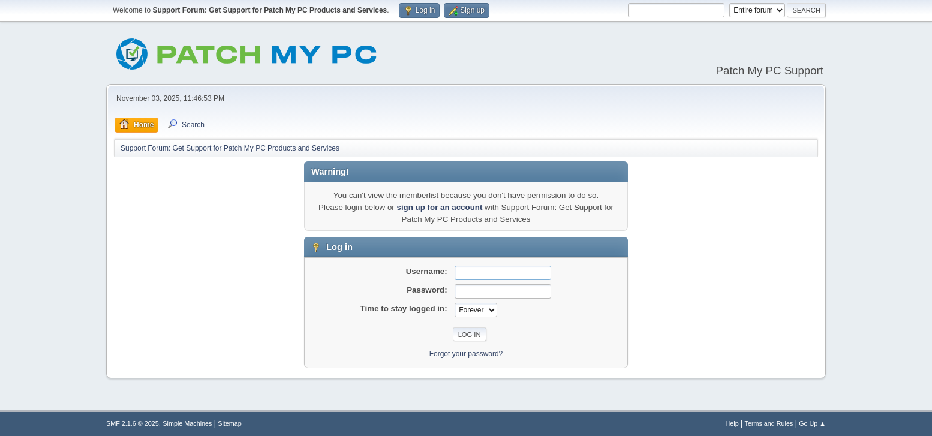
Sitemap (230, 423)
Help (732, 423)
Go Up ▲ (812, 423)
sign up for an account (439, 207)
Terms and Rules (769, 423)
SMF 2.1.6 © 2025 (132, 423)
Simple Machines (187, 423)
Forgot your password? (466, 354)
